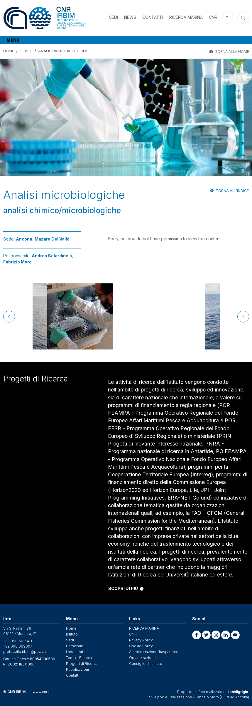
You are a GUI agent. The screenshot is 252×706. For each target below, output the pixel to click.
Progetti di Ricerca (81, 663)
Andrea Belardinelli (52, 255)
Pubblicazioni (77, 669)
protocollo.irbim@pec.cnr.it (26, 651)
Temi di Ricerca (79, 657)
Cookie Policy (141, 646)
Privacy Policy (141, 640)
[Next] (243, 316)
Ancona (24, 238)
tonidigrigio (238, 692)
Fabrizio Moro (17, 261)
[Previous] (9, 316)
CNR (213, 17)
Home (8, 51)
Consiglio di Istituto (145, 663)
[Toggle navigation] (13, 40)
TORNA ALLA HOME (232, 51)
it (227, 18)
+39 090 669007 (17, 646)
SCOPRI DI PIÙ (125, 588)
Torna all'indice (232, 191)
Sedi (113, 17)
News (130, 17)
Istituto (72, 634)
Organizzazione (142, 657)
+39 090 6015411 (17, 641)
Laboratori (74, 652)
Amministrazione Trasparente (153, 652)
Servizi (26, 51)
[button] (196, 635)
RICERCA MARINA (186, 17)
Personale (74, 646)
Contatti (152, 17)
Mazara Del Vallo (52, 238)
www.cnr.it (41, 692)
